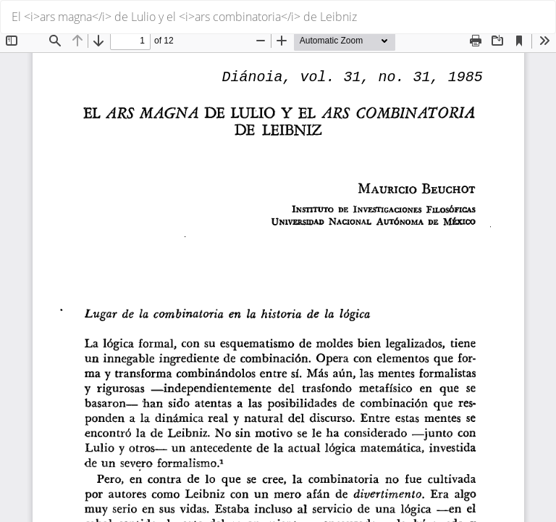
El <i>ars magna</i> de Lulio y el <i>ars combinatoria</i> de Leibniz (184, 17)
